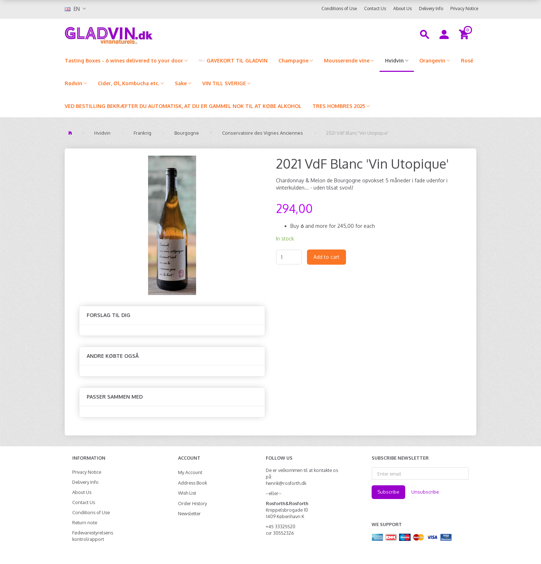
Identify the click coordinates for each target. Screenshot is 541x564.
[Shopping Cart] (465, 34)
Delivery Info (431, 8)
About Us (402, 8)
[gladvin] (138, 34)
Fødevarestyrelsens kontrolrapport (92, 536)
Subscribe (388, 492)
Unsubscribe (425, 492)
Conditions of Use (339, 8)
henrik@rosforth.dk (286, 483)
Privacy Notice (464, 8)
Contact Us (375, 8)
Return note (84, 522)
